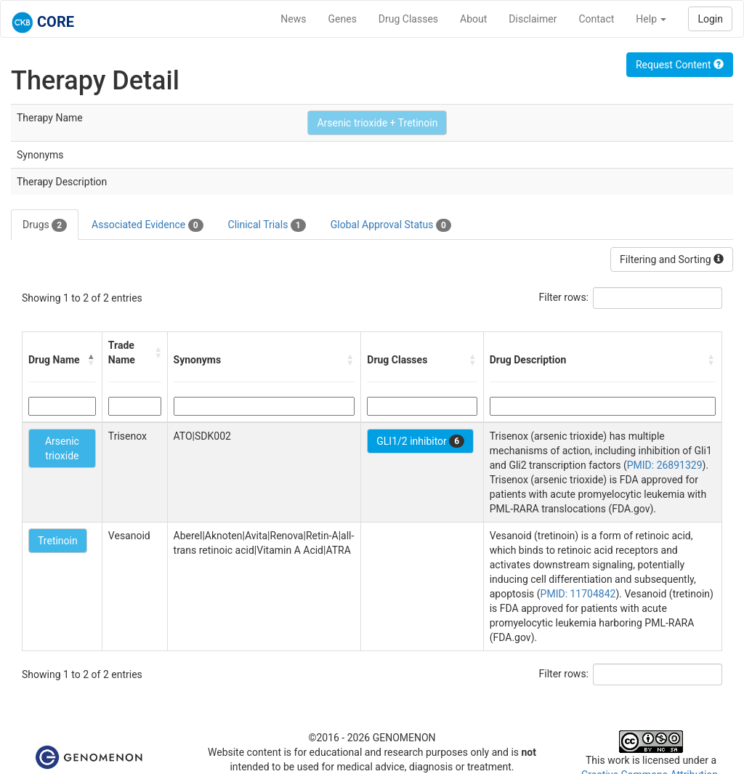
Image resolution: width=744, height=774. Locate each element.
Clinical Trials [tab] (267, 225)
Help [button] (651, 19)
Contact (596, 19)
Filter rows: (564, 297)
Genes (342, 19)
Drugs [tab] (45, 225)
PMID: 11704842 (578, 594)
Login (710, 19)
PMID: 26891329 (665, 465)
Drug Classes (408, 19)
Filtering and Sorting (672, 259)
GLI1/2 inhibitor (420, 441)
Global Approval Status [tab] (391, 225)
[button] (91, 359)
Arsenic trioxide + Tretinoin (377, 123)
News (293, 19)
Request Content (680, 64)
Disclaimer (533, 19)
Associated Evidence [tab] (147, 225)
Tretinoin (58, 541)
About (473, 19)
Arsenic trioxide (62, 448)
